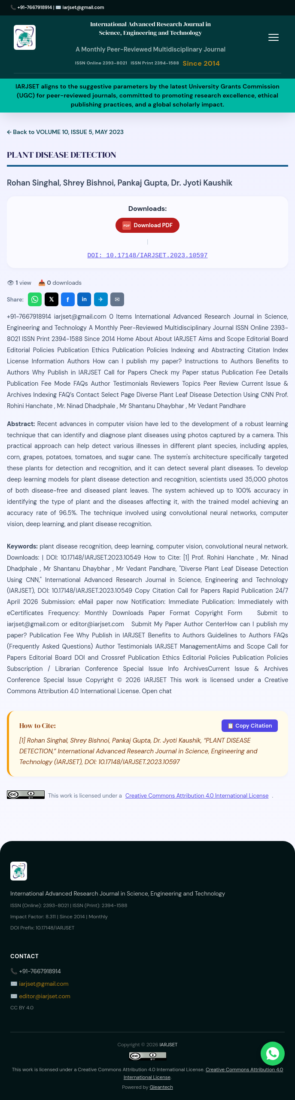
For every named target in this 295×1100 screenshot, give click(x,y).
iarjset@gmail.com (83, 7)
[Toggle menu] (273, 37)
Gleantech (161, 1087)
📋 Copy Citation (249, 725)
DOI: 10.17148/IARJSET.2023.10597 (147, 255)
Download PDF (147, 225)
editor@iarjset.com (44, 996)
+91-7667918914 (35, 7)
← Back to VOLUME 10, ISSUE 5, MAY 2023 (65, 132)
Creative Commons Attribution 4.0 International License (196, 795)
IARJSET (168, 1045)
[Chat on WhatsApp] (273, 1054)
